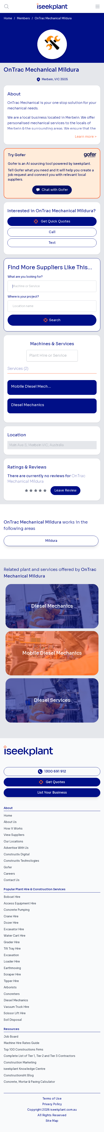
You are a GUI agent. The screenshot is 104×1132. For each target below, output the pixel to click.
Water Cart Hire (14, 935)
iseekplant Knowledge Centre (24, 1069)
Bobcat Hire (12, 897)
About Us (10, 822)
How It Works (13, 828)
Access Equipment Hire (20, 903)
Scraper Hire (12, 974)
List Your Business (52, 793)
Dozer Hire (11, 923)
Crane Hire (11, 916)
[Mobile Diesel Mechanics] (52, 653)
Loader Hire (12, 961)
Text (52, 243)
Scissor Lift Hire (15, 1013)
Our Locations (13, 841)
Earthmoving (12, 968)
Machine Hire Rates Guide (21, 1043)
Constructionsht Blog (19, 1075)
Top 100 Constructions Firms (23, 1049)
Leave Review (65, 490)
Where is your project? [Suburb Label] (23, 296)
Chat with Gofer (52, 190)
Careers (9, 873)
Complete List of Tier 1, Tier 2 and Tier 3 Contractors (39, 1056)
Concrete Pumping (17, 910)
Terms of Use (52, 1098)
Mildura (51, 541)
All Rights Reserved (52, 1115)
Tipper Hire (11, 981)
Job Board (11, 1036)
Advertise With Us (16, 848)
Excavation (11, 955)
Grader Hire (12, 942)
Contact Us (11, 880)
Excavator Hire (14, 929)
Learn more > (86, 137)
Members (23, 18)
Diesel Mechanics (16, 1000)
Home (8, 18)
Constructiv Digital (17, 854)
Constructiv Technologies (21, 861)
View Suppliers (14, 835)
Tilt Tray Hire (12, 948)
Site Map (52, 1121)
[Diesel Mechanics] (52, 606)
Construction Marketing (20, 1062)
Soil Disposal (13, 1020)
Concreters (12, 994)
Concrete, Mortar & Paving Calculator (29, 1082)
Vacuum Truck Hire (16, 1007)
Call (52, 232)
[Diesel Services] (52, 700)
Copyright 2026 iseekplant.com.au (52, 1109)
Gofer (8, 867)
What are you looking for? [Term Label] (25, 276)
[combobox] (52, 286)
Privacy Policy (52, 1104)
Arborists (10, 987)
